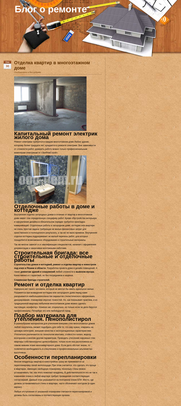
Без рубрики (35, 72)
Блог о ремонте (51, 9)
